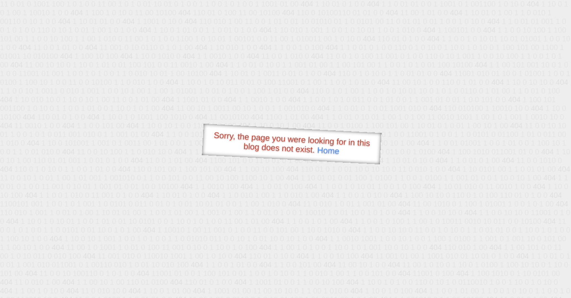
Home (328, 150)
